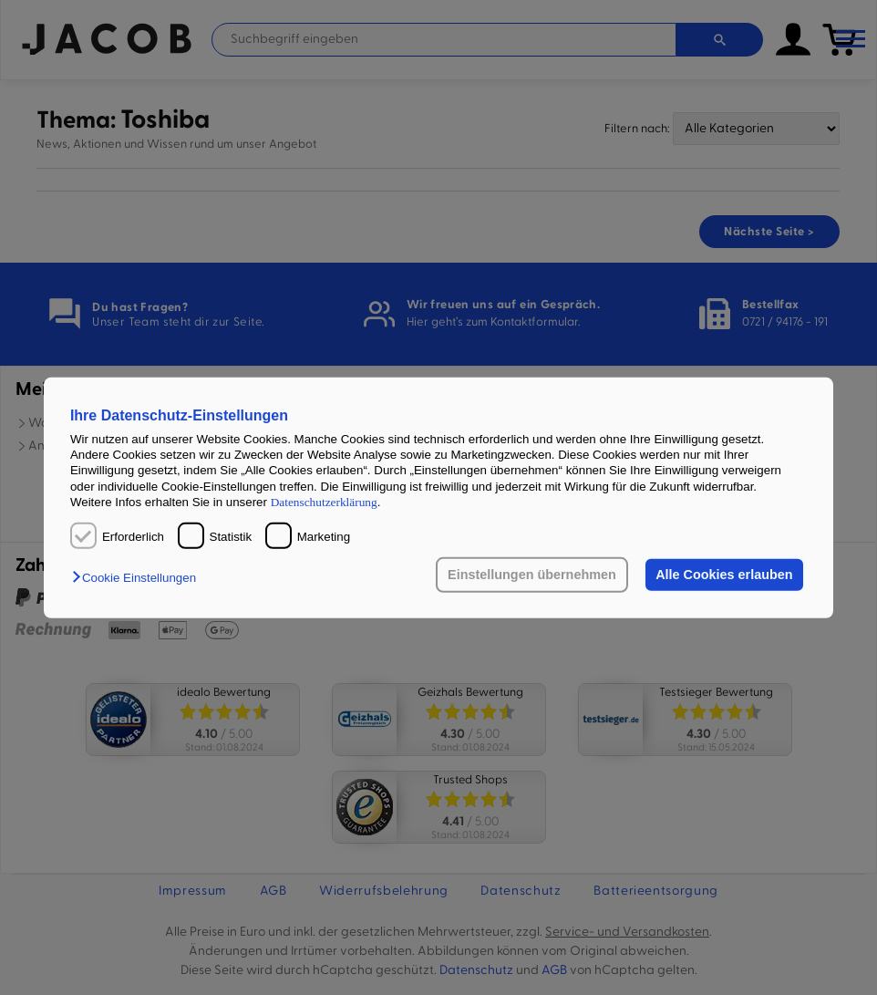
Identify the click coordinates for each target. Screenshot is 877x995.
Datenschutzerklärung (324, 502)
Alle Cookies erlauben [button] (723, 574)
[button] (138, 579)
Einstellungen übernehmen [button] (532, 574)
